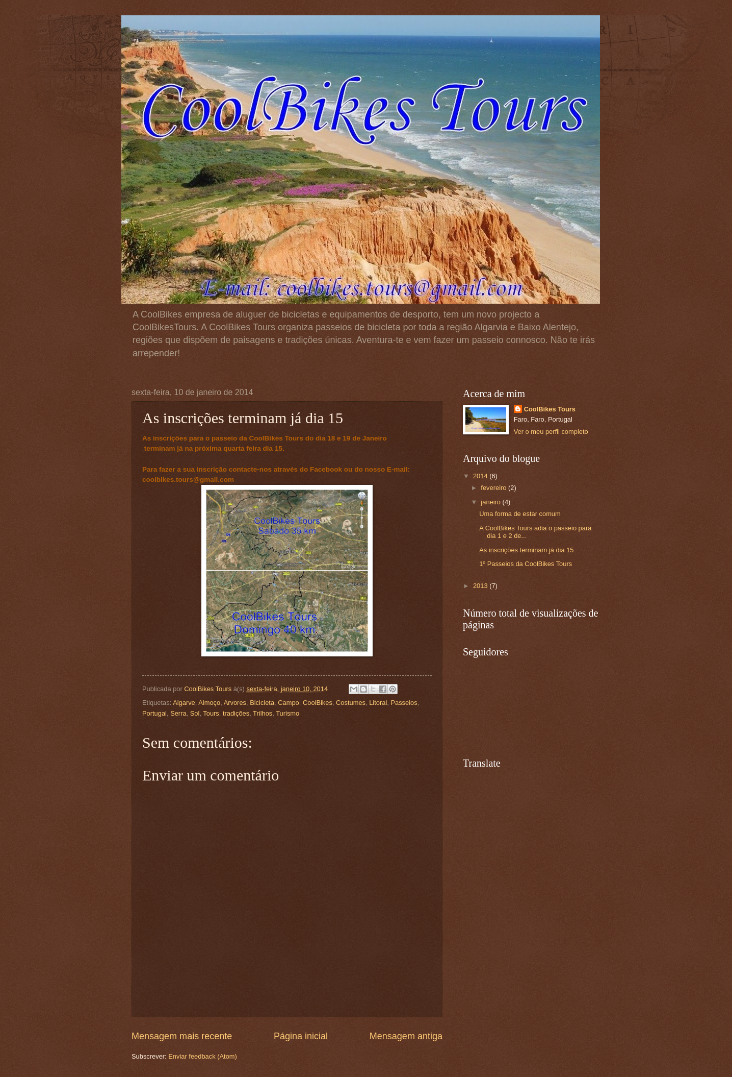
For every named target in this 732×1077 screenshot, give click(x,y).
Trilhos (262, 713)
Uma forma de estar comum (520, 514)
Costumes (350, 702)
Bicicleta (262, 702)
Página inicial (301, 1036)
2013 (481, 586)
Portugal (154, 713)
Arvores (235, 702)
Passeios (403, 702)
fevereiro (494, 488)
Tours (211, 713)
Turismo (287, 713)
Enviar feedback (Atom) (202, 1056)
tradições (236, 713)
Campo (288, 702)
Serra (178, 713)
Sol (195, 713)
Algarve (184, 702)
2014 (481, 476)
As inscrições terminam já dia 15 (526, 550)
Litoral (378, 702)
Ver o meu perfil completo (551, 431)
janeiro (491, 502)
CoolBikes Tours (550, 409)
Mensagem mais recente (182, 1036)
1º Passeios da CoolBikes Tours (525, 564)
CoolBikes (317, 702)
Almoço (209, 702)
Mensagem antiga (406, 1036)
